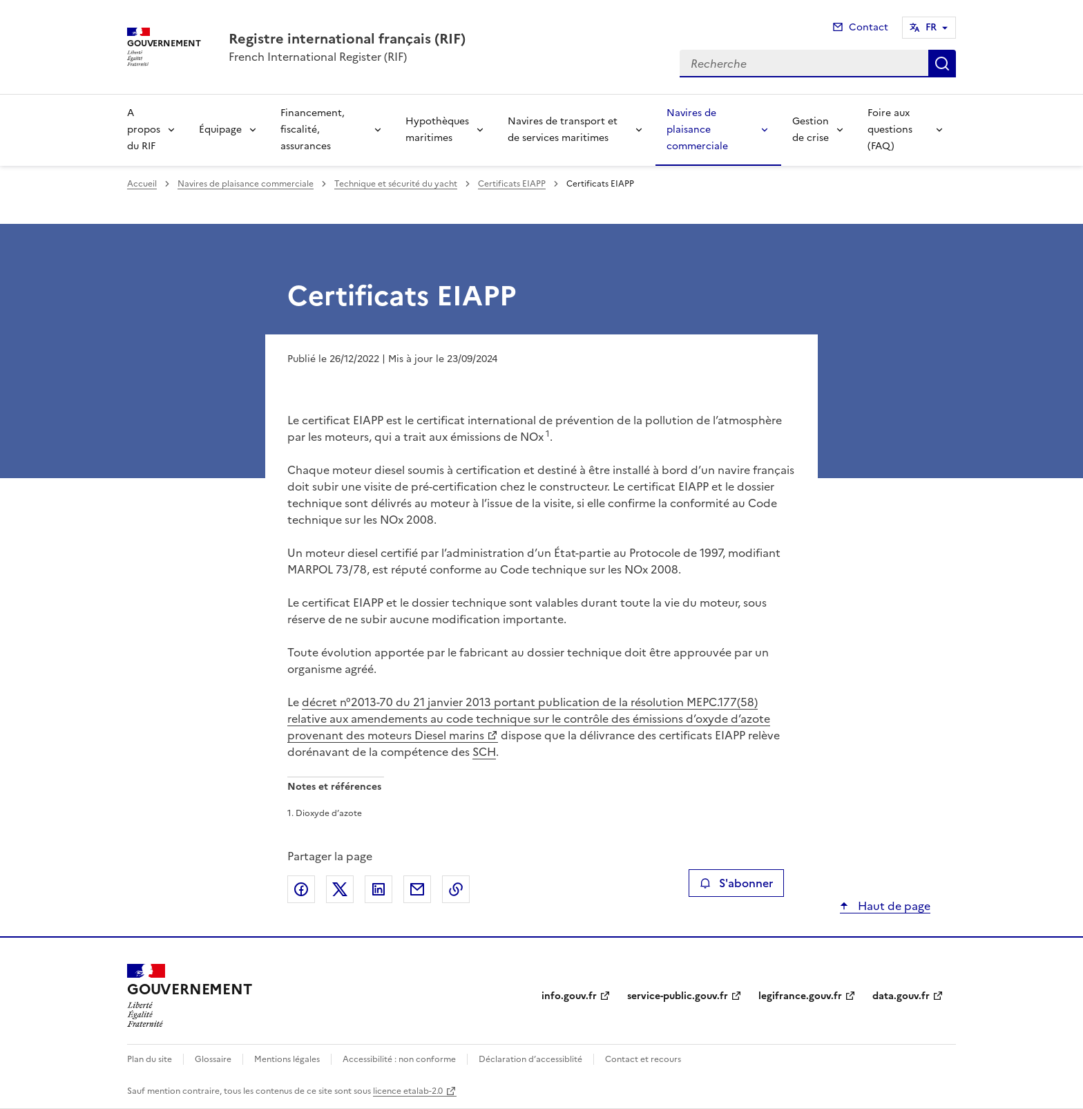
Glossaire (213, 1059)
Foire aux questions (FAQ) (890, 129)
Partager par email (417, 889)
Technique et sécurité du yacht (395, 184)
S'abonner (736, 883)
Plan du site (149, 1059)
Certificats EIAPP (512, 184)
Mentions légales (287, 1059)
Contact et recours (643, 1059)
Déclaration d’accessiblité (530, 1059)
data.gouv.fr (901, 996)
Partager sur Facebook (301, 889)
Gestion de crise (810, 129)
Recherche (942, 63)
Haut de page (892, 906)
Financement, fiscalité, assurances (312, 129)
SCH (484, 751)
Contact (868, 27)
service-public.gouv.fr (677, 996)
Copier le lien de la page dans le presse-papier (456, 889)
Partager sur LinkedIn (378, 889)
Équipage (220, 129)
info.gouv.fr (569, 996)
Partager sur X (340, 889)
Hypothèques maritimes (437, 129)
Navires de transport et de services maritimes (562, 129)
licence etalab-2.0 (408, 1091)
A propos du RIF (143, 129)
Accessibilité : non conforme (399, 1059)
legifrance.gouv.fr (800, 996)
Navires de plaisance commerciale (697, 129)
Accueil (142, 184)
